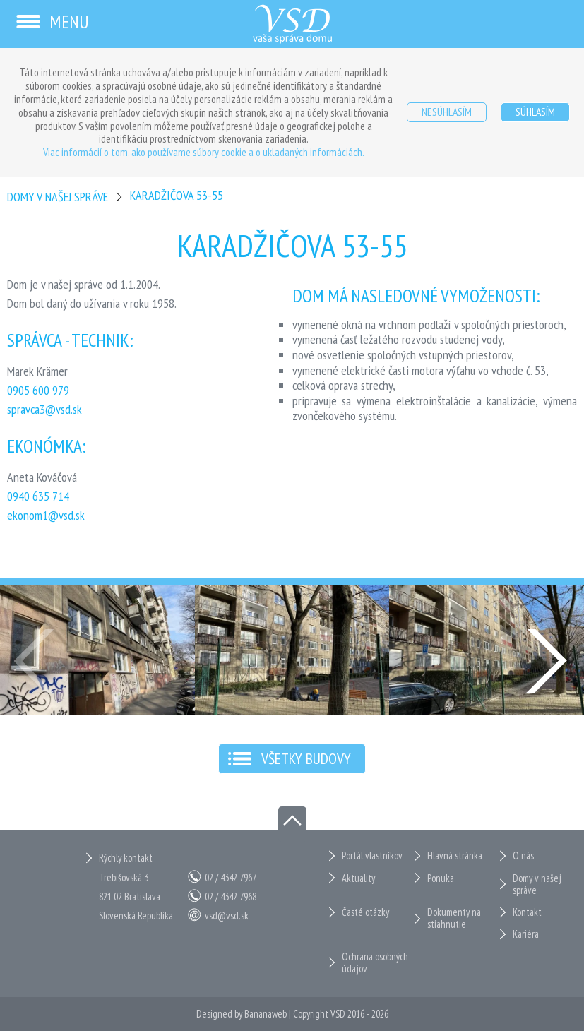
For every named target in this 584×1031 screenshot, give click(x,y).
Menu (51, 22)
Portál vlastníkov (372, 856)
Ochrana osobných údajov (375, 962)
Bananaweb (265, 1013)
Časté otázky (365, 912)
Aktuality (358, 878)
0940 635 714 (38, 496)
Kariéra (526, 934)
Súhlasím (535, 112)
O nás (523, 856)
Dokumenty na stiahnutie (454, 918)
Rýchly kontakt (126, 858)
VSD (337, 1013)
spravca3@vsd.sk (44, 409)
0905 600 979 (38, 390)
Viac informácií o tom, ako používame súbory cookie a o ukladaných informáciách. (203, 152)
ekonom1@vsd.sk (46, 515)
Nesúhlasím (447, 112)
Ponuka (440, 878)
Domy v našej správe (57, 197)
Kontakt (527, 912)
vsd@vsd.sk (227, 915)
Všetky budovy (306, 758)
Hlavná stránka (454, 856)
